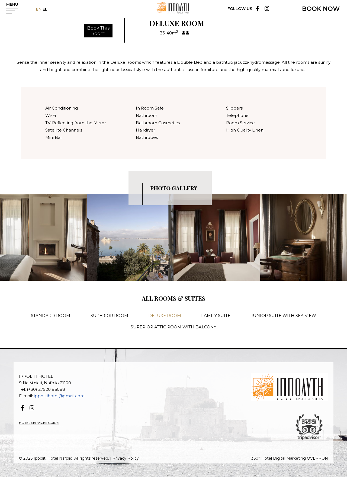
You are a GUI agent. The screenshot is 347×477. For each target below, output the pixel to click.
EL (47, 9)
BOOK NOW (321, 8)
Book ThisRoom (98, 30)
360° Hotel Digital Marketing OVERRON (289, 458)
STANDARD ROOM (50, 315)
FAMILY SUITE (215, 315)
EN (41, 9)
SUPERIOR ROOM (109, 315)
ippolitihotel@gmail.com (59, 395)
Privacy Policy (126, 458)
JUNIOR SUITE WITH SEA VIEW (283, 315)
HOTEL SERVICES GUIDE (39, 423)
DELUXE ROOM (164, 315)
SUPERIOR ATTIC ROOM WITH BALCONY (173, 326)
